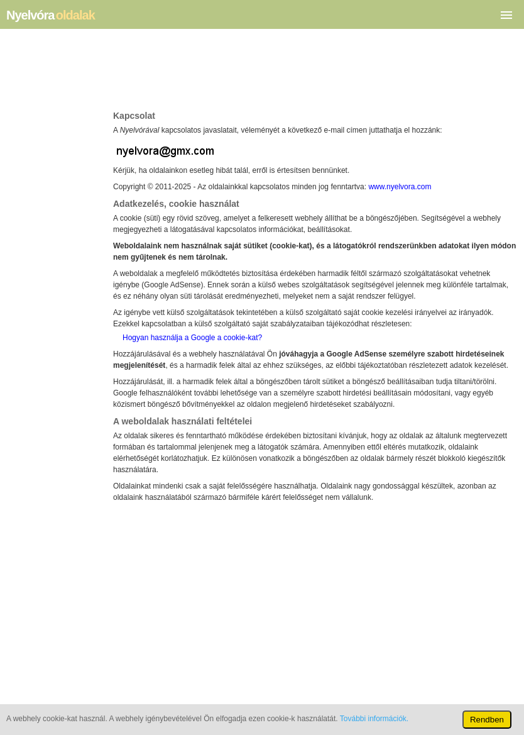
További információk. (374, 718)
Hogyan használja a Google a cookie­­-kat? (192, 337)
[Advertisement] (315, 72)
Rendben (487, 719)
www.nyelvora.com (399, 186)
